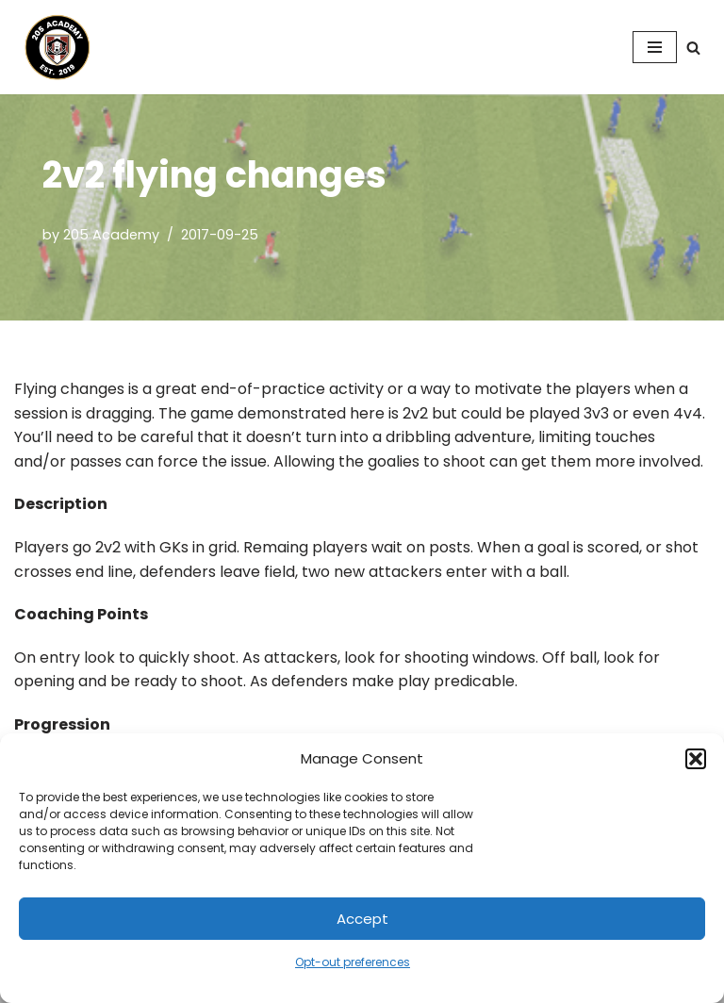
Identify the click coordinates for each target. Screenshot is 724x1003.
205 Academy (111, 234)
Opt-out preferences (352, 962)
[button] (695, 758)
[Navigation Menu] (655, 47)
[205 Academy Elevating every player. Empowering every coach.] (52, 47)
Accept (362, 919)
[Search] (693, 48)
